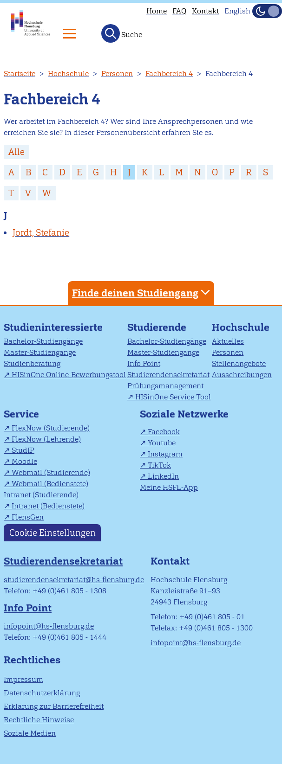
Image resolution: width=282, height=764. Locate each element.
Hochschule (68, 73)
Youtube (162, 443)
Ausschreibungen (242, 374)
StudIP (23, 450)
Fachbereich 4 (169, 73)
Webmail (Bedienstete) (50, 483)
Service (21, 414)
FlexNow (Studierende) (51, 428)
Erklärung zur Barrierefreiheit (54, 706)
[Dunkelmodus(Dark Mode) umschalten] (267, 11)
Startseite (19, 73)
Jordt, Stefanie (41, 232)
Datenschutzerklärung (42, 693)
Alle (16, 152)
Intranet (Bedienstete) (48, 506)
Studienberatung (32, 363)
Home (156, 11)
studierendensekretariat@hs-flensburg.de (74, 579)
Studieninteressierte (53, 327)
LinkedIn (163, 476)
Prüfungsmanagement (165, 386)
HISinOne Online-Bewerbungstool (69, 374)
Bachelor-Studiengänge (43, 341)
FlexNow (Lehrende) (46, 439)
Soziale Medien (30, 733)
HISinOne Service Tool (173, 397)
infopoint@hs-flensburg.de (49, 626)
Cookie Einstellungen (52, 533)
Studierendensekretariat (168, 374)
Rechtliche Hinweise (39, 720)
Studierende (156, 327)
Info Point (143, 363)
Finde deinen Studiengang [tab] (142, 292)
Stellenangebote (239, 363)
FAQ (179, 11)
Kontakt (205, 11)
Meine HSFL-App (169, 487)
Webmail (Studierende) (51, 472)
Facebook (164, 432)
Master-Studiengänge (40, 352)
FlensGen (28, 517)
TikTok (159, 465)
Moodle (24, 461)
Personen (117, 73)
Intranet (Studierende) (41, 495)
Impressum (23, 679)
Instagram (165, 454)
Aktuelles (228, 341)
